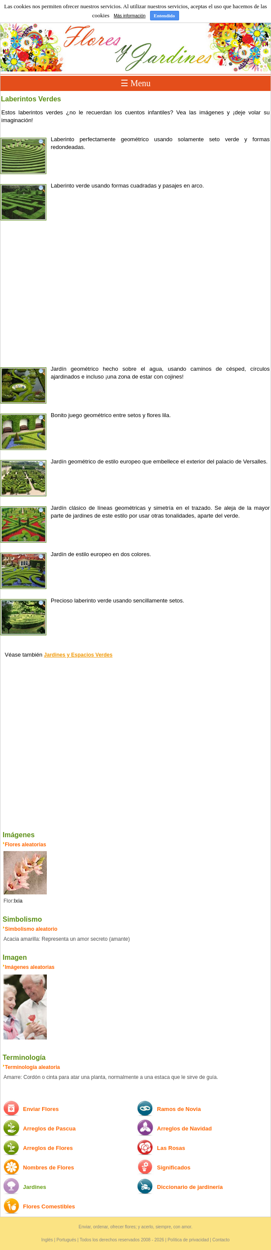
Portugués (66, 1239)
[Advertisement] (135, 291)
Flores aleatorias (25, 845)
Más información (129, 15)
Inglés (47, 1239)
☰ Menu (136, 83)
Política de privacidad (188, 1239)
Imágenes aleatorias (30, 967)
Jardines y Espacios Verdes (78, 655)
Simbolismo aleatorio (31, 929)
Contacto (221, 1239)
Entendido (164, 15)
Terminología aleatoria (32, 1067)
